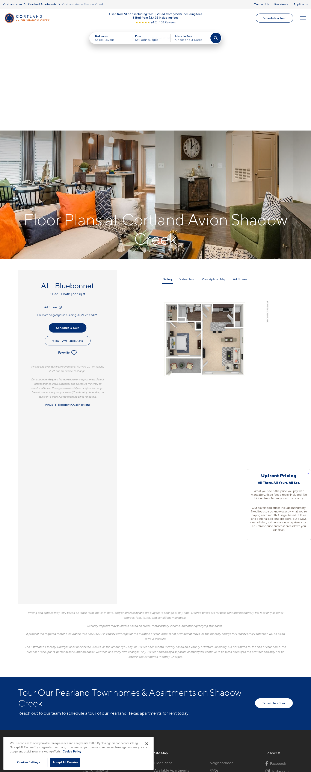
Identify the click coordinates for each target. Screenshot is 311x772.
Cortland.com (12, 4)
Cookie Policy (72, 751)
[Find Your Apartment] (215, 38)
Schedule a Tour (274, 18)
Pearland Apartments (42, 4)
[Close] (146, 743)
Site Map (174, 737)
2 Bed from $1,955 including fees (179, 14)
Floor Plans (163, 660)
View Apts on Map (214, 177)
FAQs (49, 302)
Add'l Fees (53, 205)
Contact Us (261, 4)
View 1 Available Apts (67, 238)
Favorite (67, 250)
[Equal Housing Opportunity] (85, 684)
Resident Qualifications (74, 302)
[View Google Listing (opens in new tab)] (155, 22)
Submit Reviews (154, 737)
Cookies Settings (28, 762)
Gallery (167, 177)
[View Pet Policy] (119, 684)
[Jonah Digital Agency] (283, 735)
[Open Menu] (303, 18)
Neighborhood (222, 660)
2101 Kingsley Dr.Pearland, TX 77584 (98, 670)
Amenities (162, 690)
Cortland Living (166, 698)
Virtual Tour (187, 177)
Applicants (300, 4)
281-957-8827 (94, 660)
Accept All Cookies (65, 762)
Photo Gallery (165, 683)
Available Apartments (171, 668)
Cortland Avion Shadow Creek (83, 4)
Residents (281, 4)
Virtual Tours (164, 675)
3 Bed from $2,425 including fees (155, 18)
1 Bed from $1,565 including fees (131, 14)
